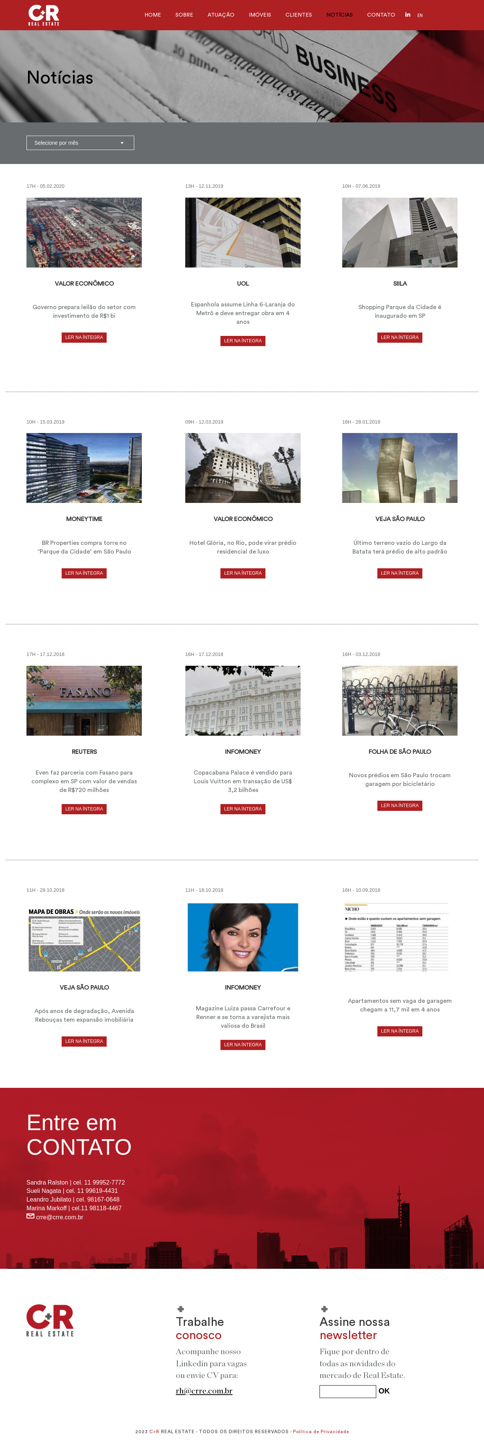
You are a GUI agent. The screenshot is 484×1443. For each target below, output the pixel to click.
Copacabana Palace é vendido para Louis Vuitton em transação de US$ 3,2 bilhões (243, 781)
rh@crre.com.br (204, 1391)
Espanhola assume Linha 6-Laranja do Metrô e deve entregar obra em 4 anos (243, 313)
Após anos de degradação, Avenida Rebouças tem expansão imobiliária (84, 1015)
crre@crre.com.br (59, 1217)
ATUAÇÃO (221, 15)
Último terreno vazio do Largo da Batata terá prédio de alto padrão (399, 547)
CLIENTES (298, 15)
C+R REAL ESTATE (49, 1320)
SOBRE (184, 15)
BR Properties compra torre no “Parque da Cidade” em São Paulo (84, 547)
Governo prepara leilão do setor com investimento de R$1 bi (84, 311)
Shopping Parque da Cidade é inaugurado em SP (399, 311)
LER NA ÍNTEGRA (84, 337)
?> (80, 143)
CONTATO (381, 15)
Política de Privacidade (321, 1431)
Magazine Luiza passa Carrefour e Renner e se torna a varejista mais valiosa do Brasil (243, 1017)
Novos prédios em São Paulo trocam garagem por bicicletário (400, 779)
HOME (152, 15)
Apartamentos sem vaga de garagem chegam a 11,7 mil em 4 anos (400, 1005)
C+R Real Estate (43, 15)
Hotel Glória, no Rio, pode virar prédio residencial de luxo (242, 547)
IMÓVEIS (260, 15)
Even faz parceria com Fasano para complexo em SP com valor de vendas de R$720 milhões (84, 781)
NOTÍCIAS (339, 15)
